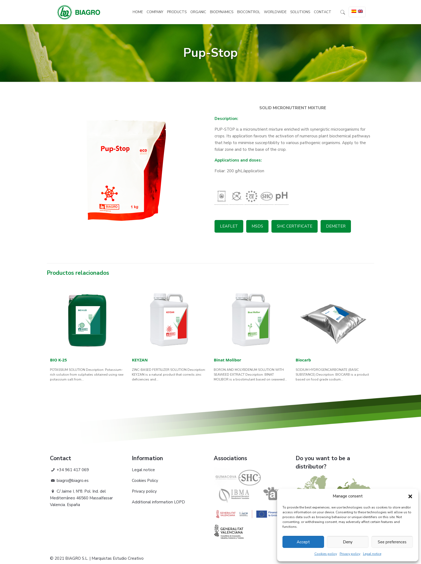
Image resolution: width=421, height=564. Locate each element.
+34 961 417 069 (69, 470)
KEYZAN (140, 359)
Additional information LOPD (158, 502)
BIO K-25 (58, 359)
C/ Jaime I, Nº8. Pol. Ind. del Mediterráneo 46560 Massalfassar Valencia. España (81, 498)
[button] (410, 496)
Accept (303, 542)
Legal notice (372, 554)
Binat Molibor (227, 359)
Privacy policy (350, 554)
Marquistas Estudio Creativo (118, 558)
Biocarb (303, 359)
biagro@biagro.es (69, 480)
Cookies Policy (145, 480)
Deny (348, 542)
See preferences (392, 542)
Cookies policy (325, 554)
